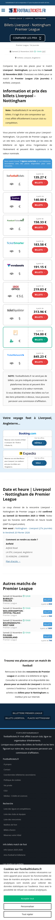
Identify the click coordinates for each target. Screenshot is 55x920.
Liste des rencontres (12, 819)
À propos (7, 764)
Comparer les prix (25, 38)
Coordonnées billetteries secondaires (20, 775)
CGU (5, 790)
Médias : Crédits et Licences (15, 796)
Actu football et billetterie (14, 855)
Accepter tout (27, 898)
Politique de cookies (12, 780)
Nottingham (40, 18)
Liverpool (29, 18)
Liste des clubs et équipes (15, 814)
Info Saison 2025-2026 (13, 850)
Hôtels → (39, 443)
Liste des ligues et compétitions (17, 809)
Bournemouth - (27, 624)
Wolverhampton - (27, 612)
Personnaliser (27, 906)
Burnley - (27, 599)
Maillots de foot (10, 825)
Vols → (39, 463)
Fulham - (27, 636)
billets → (40, 182)
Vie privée (8, 785)
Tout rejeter (27, 914)
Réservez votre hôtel (12, 835)
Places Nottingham (39, 718)
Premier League (15, 18)
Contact (7, 769)
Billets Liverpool (15, 718)
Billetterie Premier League (27, 713)
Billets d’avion (9, 830)
